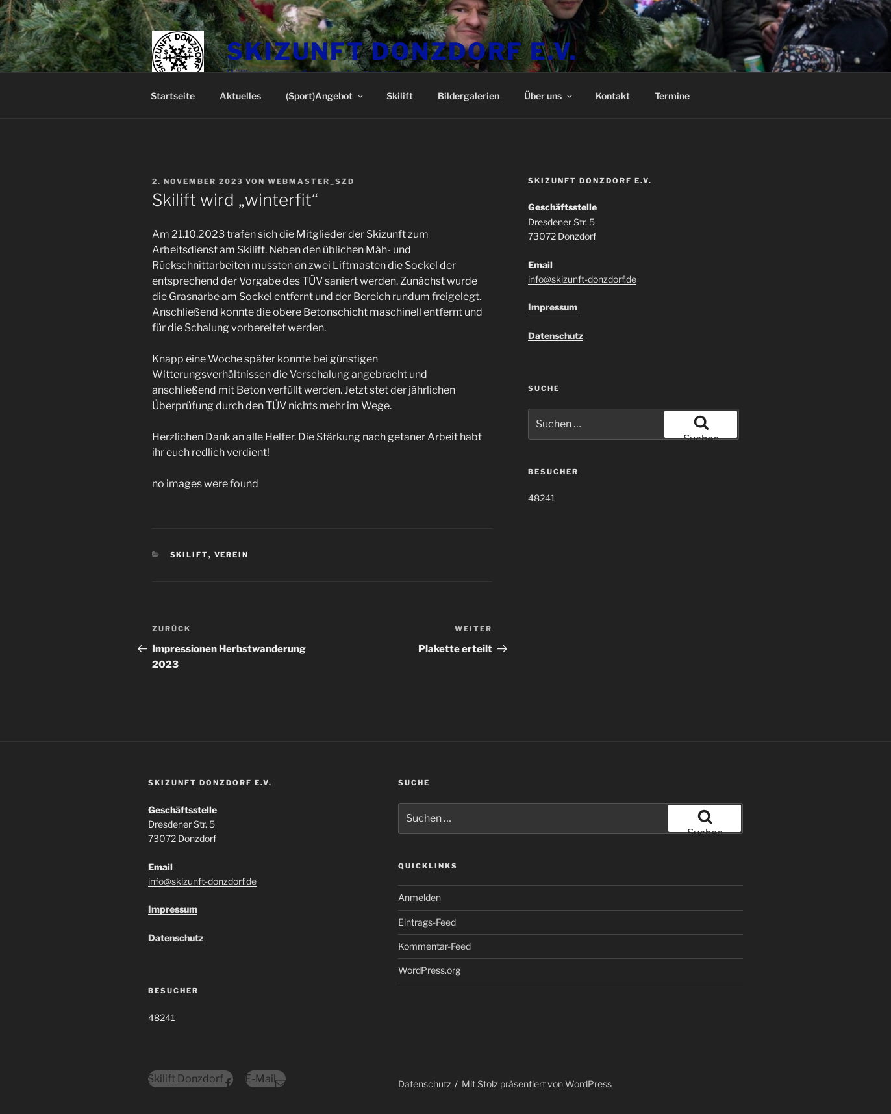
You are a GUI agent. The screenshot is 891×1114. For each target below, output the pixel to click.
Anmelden (419, 897)
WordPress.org (429, 970)
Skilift (399, 95)
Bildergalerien (468, 95)
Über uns (549, 95)
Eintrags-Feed (427, 922)
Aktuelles (240, 95)
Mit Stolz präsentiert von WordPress (537, 1083)
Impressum (552, 306)
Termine (672, 95)
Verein (231, 554)
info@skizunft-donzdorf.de (582, 279)
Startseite (173, 95)
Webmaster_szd (311, 181)
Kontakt (613, 95)
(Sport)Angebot (325, 95)
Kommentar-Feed (434, 946)
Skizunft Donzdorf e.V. (402, 51)
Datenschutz (555, 335)
